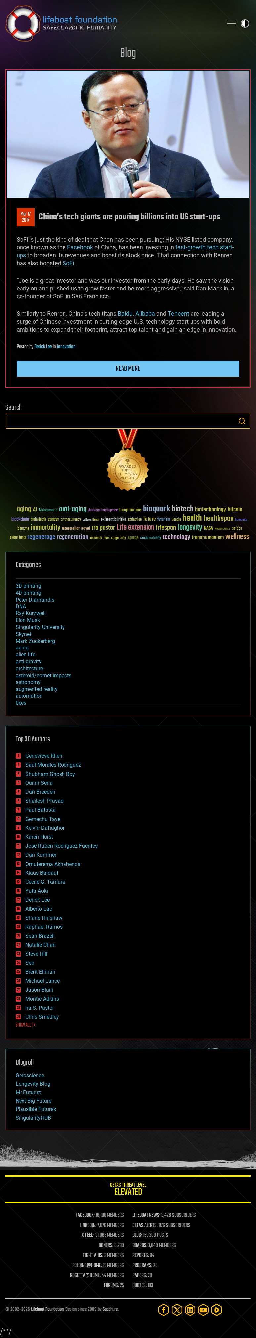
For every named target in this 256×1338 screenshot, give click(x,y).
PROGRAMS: (142, 1265)
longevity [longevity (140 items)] (190, 527)
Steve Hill (36, 954)
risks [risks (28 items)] (106, 538)
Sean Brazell (40, 936)
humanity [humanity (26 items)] (241, 520)
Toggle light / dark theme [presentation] (245, 23)
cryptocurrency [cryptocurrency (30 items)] (71, 520)
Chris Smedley (42, 1017)
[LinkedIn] (190, 1310)
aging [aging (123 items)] (24, 509)
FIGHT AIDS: (93, 1255)
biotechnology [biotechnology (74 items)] (210, 509)
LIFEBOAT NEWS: (146, 1215)
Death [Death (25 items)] (95, 520)
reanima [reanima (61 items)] (18, 537)
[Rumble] (216, 1310)
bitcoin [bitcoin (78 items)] (235, 509)
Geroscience (30, 1075)
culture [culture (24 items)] (87, 520)
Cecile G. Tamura (45, 882)
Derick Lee (43, 347)
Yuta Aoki (36, 891)
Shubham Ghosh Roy (50, 774)
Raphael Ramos (44, 927)
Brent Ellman (40, 972)
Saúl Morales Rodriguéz (53, 765)
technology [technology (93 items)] (176, 537)
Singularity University (40, 627)
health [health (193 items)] (192, 518)
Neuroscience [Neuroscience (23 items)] (222, 529)
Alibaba (145, 313)
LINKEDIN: (88, 1225)
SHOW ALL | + (26, 1025)
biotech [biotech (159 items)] (182, 509)
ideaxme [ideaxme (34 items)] (23, 529)
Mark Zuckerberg (35, 641)
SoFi (68, 263)
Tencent (178, 313)
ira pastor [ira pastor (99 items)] (103, 528)
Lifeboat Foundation (47, 1309)
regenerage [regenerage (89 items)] (41, 537)
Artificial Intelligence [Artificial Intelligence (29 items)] (103, 510)
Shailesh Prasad (44, 801)
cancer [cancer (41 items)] (53, 519)
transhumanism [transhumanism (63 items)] (208, 537)
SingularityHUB (33, 1118)
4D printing (28, 593)
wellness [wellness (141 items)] (237, 537)
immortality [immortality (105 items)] (45, 528)
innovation (66, 347)
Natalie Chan (40, 945)
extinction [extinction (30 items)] (135, 520)
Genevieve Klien (43, 756)
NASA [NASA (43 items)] (208, 528)
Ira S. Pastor (39, 1008)
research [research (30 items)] (96, 538)
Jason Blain (39, 990)
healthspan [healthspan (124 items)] (219, 519)
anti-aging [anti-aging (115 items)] (73, 509)
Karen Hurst (39, 837)
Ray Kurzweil (31, 613)
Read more (128, 368)
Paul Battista (40, 810)
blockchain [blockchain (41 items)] (20, 519)
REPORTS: (140, 1255)
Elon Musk (28, 620)
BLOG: (137, 1235)
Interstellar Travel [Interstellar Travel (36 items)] (76, 528)
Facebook (80, 247)
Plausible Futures (36, 1109)
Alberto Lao (38, 909)
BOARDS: (139, 1245)
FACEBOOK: (85, 1215)
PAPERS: (139, 1275)
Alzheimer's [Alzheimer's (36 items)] (48, 510)
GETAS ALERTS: (145, 1225)
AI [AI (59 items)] (35, 510)
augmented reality (37, 689)
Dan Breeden (40, 792)
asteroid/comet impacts (43, 675)
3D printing (28, 586)
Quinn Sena (39, 783)
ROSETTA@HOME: (85, 1275)
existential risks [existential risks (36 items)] (113, 519)
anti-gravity (29, 661)
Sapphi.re (110, 1309)
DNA (21, 606)
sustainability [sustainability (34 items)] (150, 538)
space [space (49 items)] (133, 537)
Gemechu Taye (42, 819)
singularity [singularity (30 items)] (118, 538)
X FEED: (88, 1235)
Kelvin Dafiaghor (44, 828)
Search (242, 421)
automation (29, 696)
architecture (29, 668)
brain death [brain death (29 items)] (38, 520)
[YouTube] (203, 1310)
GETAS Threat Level (128, 1190)
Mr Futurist (28, 1092)
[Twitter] (177, 1310)
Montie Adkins (42, 999)
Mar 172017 (26, 217)
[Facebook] (163, 1310)
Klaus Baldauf (42, 873)
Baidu (125, 313)
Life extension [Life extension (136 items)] (135, 527)
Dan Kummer (40, 855)
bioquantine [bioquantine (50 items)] (130, 510)
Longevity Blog (33, 1084)
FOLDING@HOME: (87, 1265)
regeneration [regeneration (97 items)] (72, 537)
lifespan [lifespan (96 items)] (166, 528)
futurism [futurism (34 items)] (163, 520)
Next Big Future (33, 1101)
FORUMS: (111, 1285)
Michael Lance (42, 981)
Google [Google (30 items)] (176, 520)
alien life (25, 654)
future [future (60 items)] (149, 519)
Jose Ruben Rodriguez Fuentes (61, 846)
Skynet (23, 634)
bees (21, 703)
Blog (128, 53)
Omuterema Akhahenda (53, 864)
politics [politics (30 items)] (237, 529)
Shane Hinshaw (43, 918)
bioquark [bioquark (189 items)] (156, 509)
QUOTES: (139, 1285)
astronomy (28, 682)
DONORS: (106, 1245)
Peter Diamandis (35, 600)
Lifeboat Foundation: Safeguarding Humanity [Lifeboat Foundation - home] (111, 23)
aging (22, 648)
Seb (29, 963)
